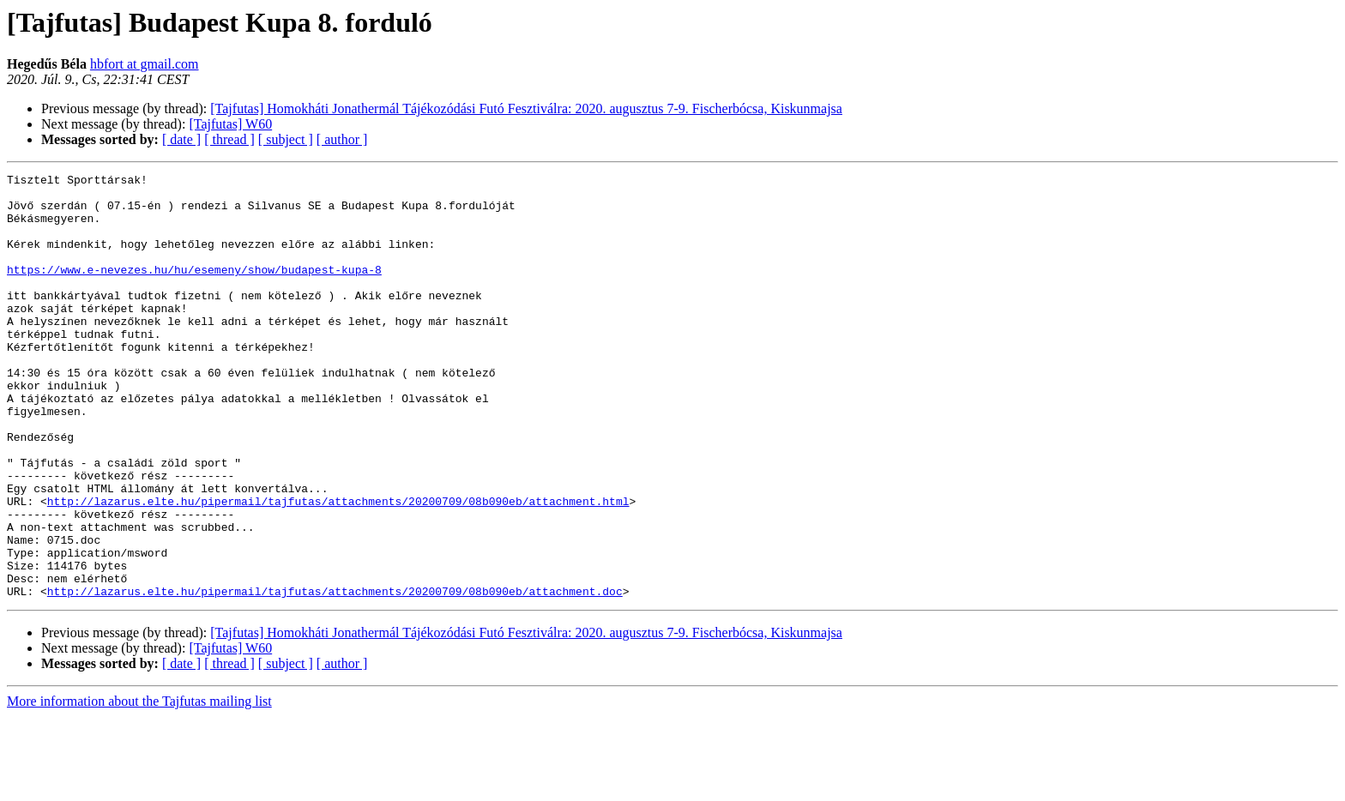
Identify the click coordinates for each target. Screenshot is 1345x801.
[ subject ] (285, 139)
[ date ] (181, 139)
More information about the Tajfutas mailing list (139, 786)
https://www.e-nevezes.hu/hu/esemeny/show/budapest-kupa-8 (194, 290)
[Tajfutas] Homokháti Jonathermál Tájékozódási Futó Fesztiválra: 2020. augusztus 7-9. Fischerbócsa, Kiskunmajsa (526, 108)
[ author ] (342, 139)
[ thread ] (229, 139)
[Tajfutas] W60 (230, 124)
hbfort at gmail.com (144, 64)
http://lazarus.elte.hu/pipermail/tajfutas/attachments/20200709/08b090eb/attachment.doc (335, 676)
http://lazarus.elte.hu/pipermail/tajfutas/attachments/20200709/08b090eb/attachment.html (338, 567)
